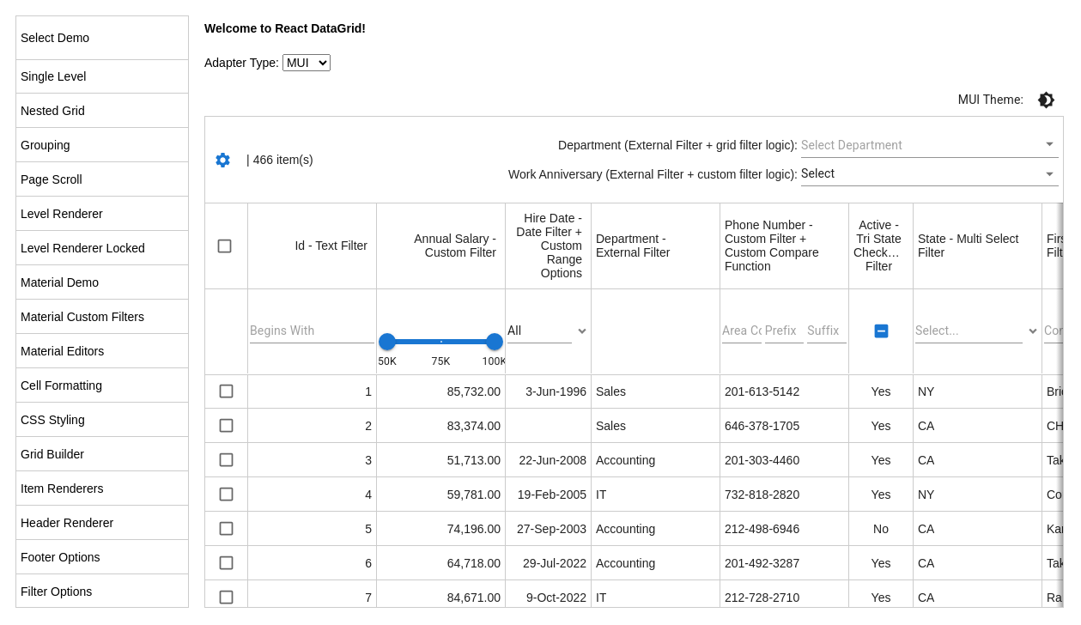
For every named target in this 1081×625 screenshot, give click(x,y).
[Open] (1049, 144)
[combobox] (917, 145)
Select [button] (818, 173)
